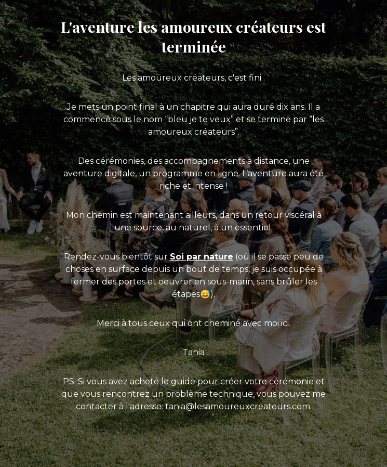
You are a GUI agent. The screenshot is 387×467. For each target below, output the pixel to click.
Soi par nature (201, 257)
